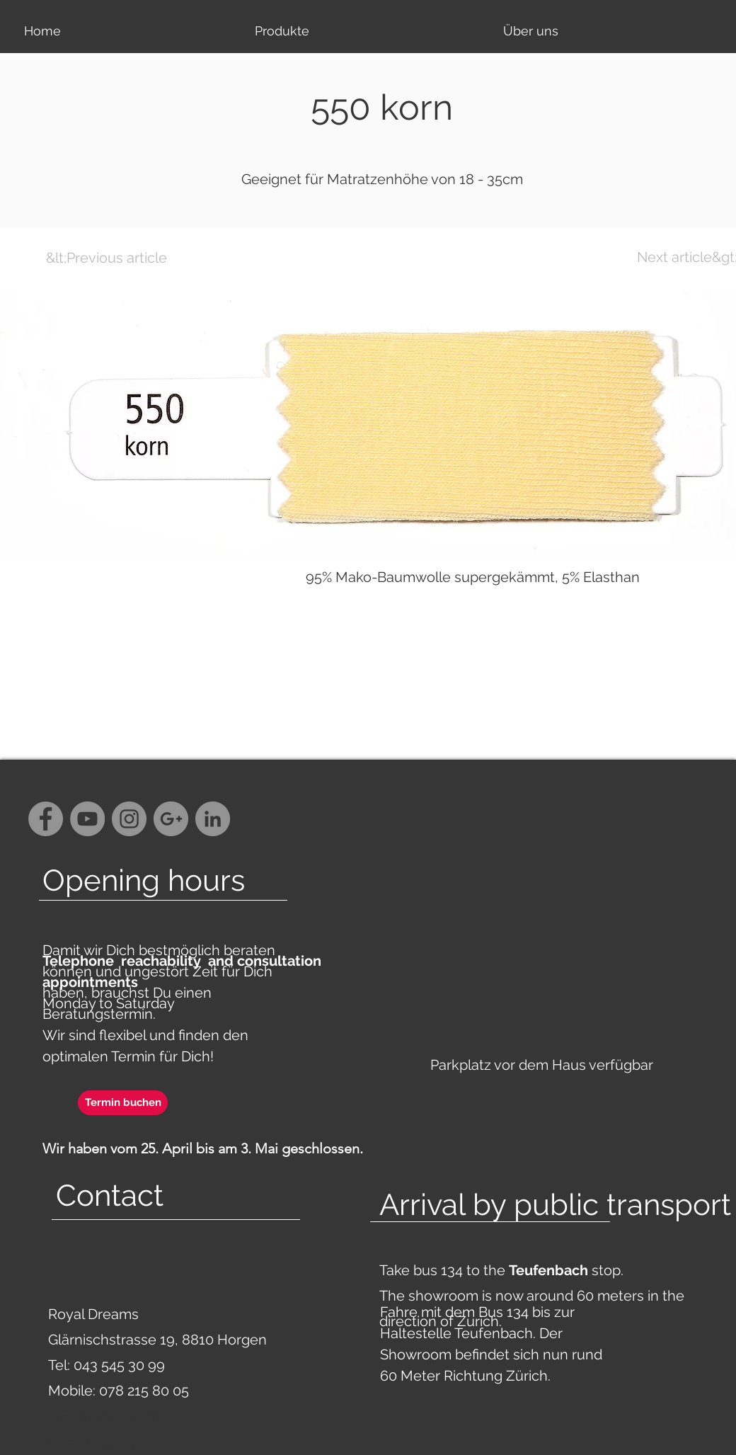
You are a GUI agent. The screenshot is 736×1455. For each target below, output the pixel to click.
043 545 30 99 (119, 1365)
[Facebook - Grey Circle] (45, 818)
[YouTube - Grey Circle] (87, 818)
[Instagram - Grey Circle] (129, 818)
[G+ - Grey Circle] (171, 818)
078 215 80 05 (144, 1390)
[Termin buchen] (123, 1102)
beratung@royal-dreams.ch (132, 1441)
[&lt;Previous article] (106, 258)
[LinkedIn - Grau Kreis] (212, 818)
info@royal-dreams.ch (116, 1416)
